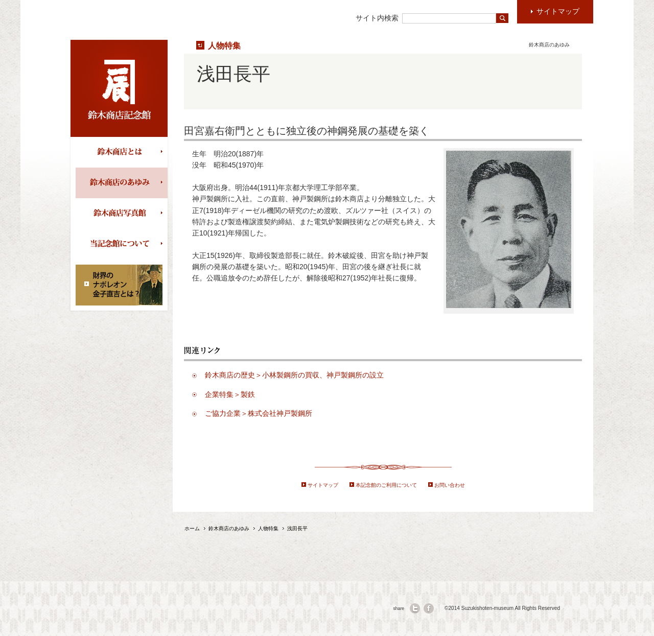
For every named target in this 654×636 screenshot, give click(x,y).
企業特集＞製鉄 (230, 394)
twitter (415, 608)
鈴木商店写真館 (122, 213)
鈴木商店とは (122, 152)
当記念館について (122, 244)
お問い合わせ (449, 485)
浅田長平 (297, 528)
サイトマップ (323, 485)
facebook (429, 608)
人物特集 (224, 45)
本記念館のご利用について (386, 485)
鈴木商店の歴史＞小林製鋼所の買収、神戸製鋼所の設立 (294, 375)
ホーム (192, 528)
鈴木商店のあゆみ (122, 183)
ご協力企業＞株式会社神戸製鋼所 (258, 413)
